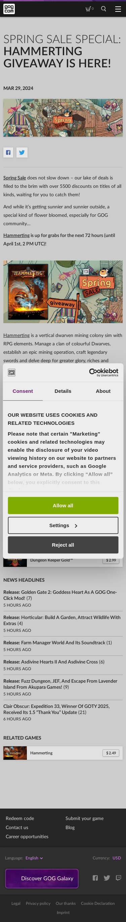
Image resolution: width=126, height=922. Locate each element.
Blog (70, 827)
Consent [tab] (22, 391)
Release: (54, 643)
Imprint (63, 913)
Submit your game (84, 818)
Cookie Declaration (98, 903)
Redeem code (20, 818)
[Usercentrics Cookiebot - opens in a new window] (89, 372)
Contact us (17, 827)
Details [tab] (63, 391)
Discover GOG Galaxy (47, 878)
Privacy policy (38, 903)
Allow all (63, 505)
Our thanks (66, 903)
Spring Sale (14, 178)
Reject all (63, 545)
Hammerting (16, 235)
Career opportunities (27, 836)
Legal (15, 903)
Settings (63, 525)
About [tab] (103, 391)
